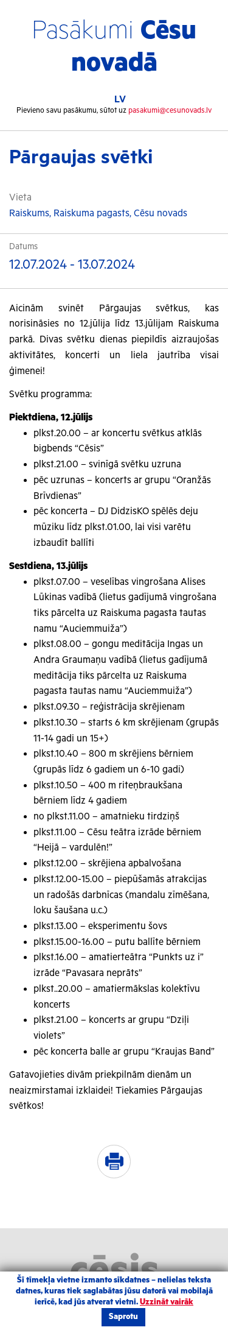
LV (120, 99)
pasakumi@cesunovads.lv (170, 110)
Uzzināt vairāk (166, 1302)
